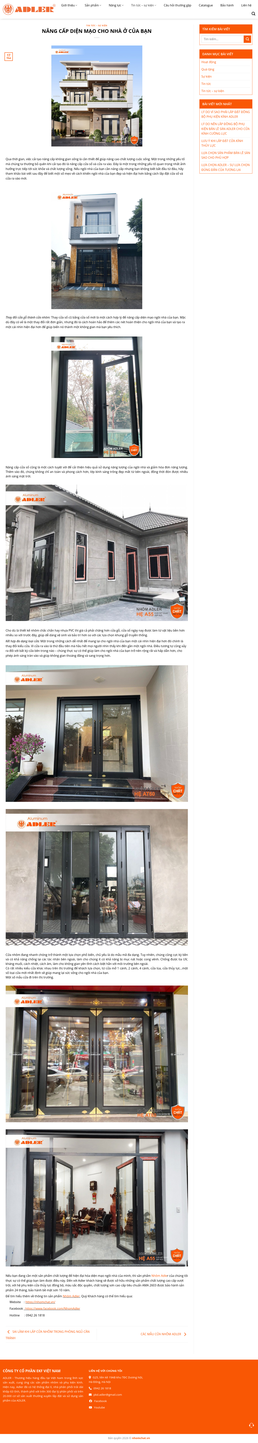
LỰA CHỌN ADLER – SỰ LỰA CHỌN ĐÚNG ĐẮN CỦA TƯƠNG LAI (225, 167)
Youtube (99, 1407)
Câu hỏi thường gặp (177, 5)
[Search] (252, 14)
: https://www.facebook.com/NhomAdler (52, 1308)
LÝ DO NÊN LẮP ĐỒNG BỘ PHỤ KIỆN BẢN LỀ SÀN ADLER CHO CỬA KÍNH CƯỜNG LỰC (225, 129)
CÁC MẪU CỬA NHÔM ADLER (164, 1334)
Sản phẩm (93, 5)
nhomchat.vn (141, 1438)
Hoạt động (208, 62)
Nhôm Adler (71, 1296)
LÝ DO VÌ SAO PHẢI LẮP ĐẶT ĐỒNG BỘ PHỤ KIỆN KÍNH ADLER (225, 114)
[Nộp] (247, 39)
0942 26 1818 (102, 1388)
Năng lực (116, 5)
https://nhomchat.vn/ (40, 1302)
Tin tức (206, 84)
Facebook (100, 1401)
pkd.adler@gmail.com (108, 1394)
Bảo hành (227, 5)
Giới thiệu (69, 5)
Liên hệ (246, 5)
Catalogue (206, 5)
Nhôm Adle (159, 1276)
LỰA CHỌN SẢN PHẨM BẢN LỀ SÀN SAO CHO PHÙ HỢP (225, 155)
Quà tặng (207, 69)
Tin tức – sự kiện (143, 5)
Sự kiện (206, 76)
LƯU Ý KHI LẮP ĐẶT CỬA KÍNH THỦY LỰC (222, 143)
